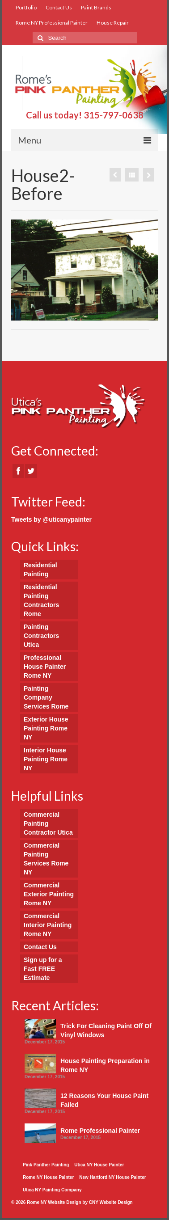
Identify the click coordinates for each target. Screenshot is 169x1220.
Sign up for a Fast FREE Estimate (43, 968)
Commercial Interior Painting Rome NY (48, 924)
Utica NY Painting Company (52, 1189)
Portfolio (26, 7)
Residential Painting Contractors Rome (41, 600)
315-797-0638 (114, 115)
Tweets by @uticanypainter (51, 519)
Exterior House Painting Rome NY (46, 728)
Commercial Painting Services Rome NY (46, 859)
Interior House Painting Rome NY (46, 759)
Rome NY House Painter (48, 1177)
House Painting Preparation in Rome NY (105, 1065)
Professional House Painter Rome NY (45, 666)
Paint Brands (96, 7)
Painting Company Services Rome (46, 697)
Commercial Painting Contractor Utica (48, 823)
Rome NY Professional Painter (52, 22)
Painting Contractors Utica (41, 635)
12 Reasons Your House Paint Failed (104, 1100)
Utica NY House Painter (99, 1164)
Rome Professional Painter (100, 1130)
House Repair (113, 22)
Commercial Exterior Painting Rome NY (49, 894)
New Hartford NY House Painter (112, 1177)
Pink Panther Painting (46, 1164)
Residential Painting (40, 569)
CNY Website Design (111, 1202)
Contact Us (59, 7)
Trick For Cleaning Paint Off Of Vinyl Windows (106, 1030)
